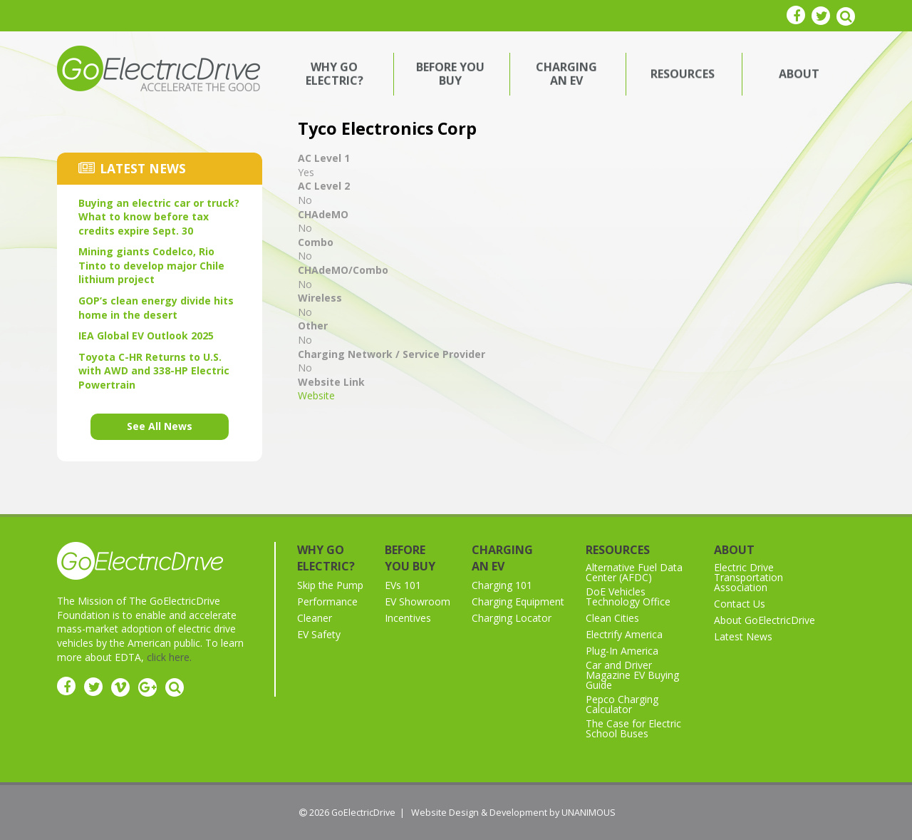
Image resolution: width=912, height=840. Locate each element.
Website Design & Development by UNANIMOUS (513, 812)
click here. (169, 657)
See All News (159, 426)
